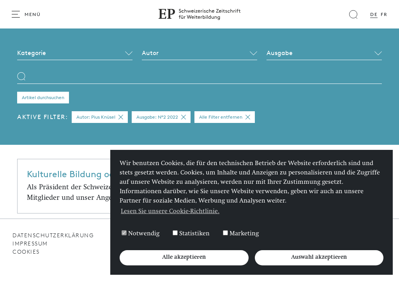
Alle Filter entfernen (224, 117)
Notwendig (140, 233)
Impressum (30, 243)
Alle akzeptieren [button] (184, 257)
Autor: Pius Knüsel (99, 117)
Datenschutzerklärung (53, 235)
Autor (150, 53)
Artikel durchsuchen (43, 97)
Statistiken (191, 233)
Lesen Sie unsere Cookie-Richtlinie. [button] (170, 212)
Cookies (26, 252)
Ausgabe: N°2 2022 (161, 117)
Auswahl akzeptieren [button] (319, 257)
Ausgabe (280, 53)
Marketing (241, 233)
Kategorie (31, 53)
